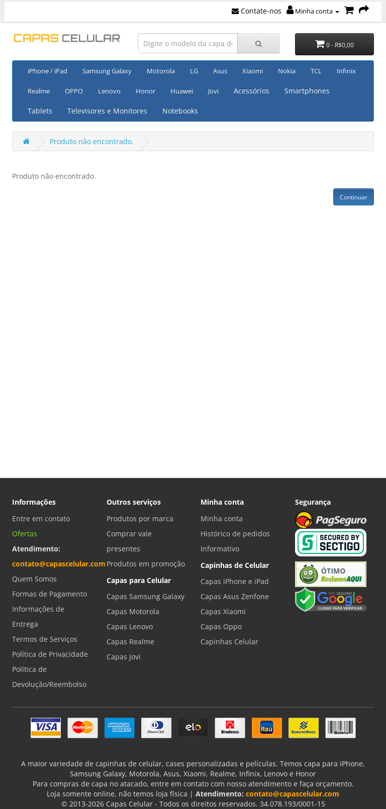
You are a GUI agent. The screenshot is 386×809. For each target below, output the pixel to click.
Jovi (213, 90)
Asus (220, 70)
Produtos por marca (140, 518)
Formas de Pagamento (49, 594)
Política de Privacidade (50, 654)
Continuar (353, 197)
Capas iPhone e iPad (235, 581)
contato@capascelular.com (59, 563)
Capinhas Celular (229, 641)
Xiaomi (252, 70)
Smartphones (307, 90)
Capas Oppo (221, 626)
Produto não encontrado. (92, 141)
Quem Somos (34, 579)
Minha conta (312, 11)
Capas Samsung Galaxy (145, 596)
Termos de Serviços (44, 639)
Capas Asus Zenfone (235, 596)
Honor (145, 90)
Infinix (346, 70)
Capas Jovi (124, 656)
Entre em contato (41, 518)
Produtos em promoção (146, 563)
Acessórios (251, 90)
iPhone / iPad (47, 70)
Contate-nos (256, 11)
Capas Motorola (133, 611)
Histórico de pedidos (235, 533)
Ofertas (24, 533)
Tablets (40, 110)
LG (194, 70)
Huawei (181, 90)
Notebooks (180, 110)
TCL (316, 70)
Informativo (220, 548)
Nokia (287, 70)
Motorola (161, 70)
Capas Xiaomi (223, 611)
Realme (39, 90)
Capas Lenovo (130, 626)
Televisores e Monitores (107, 110)
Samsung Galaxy (107, 70)
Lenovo (109, 90)
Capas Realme (130, 641)
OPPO (74, 90)
